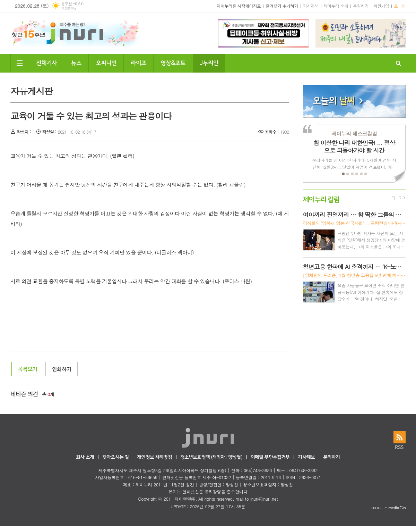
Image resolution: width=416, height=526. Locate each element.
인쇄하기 (61, 369)
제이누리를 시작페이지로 (239, 6)
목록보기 (27, 369)
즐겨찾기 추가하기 (282, 6)
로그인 (400, 6)
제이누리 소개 (335, 6)
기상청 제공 (69, 8)
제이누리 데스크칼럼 (354, 133)
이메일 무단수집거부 (270, 457)
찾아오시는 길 (115, 457)
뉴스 (76, 62)
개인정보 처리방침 (154, 457)
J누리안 (209, 62)
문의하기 (331, 457)
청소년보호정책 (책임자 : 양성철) (211, 457)
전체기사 (46, 62)
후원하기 (361, 6)
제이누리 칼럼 (321, 199)
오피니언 (106, 62)
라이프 (138, 62)
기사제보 (311, 6)
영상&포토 (173, 62)
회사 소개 (85, 457)
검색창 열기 (399, 63)
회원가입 (381, 6)
